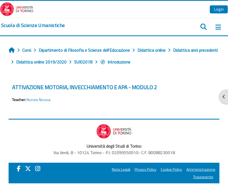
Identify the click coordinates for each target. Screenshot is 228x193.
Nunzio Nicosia (38, 100)
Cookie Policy (171, 169)
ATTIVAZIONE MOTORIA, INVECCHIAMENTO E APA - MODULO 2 (84, 87)
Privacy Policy (145, 169)
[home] (33, 25)
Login (219, 9)
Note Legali (121, 169)
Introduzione (115, 62)
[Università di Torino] (17, 8)
